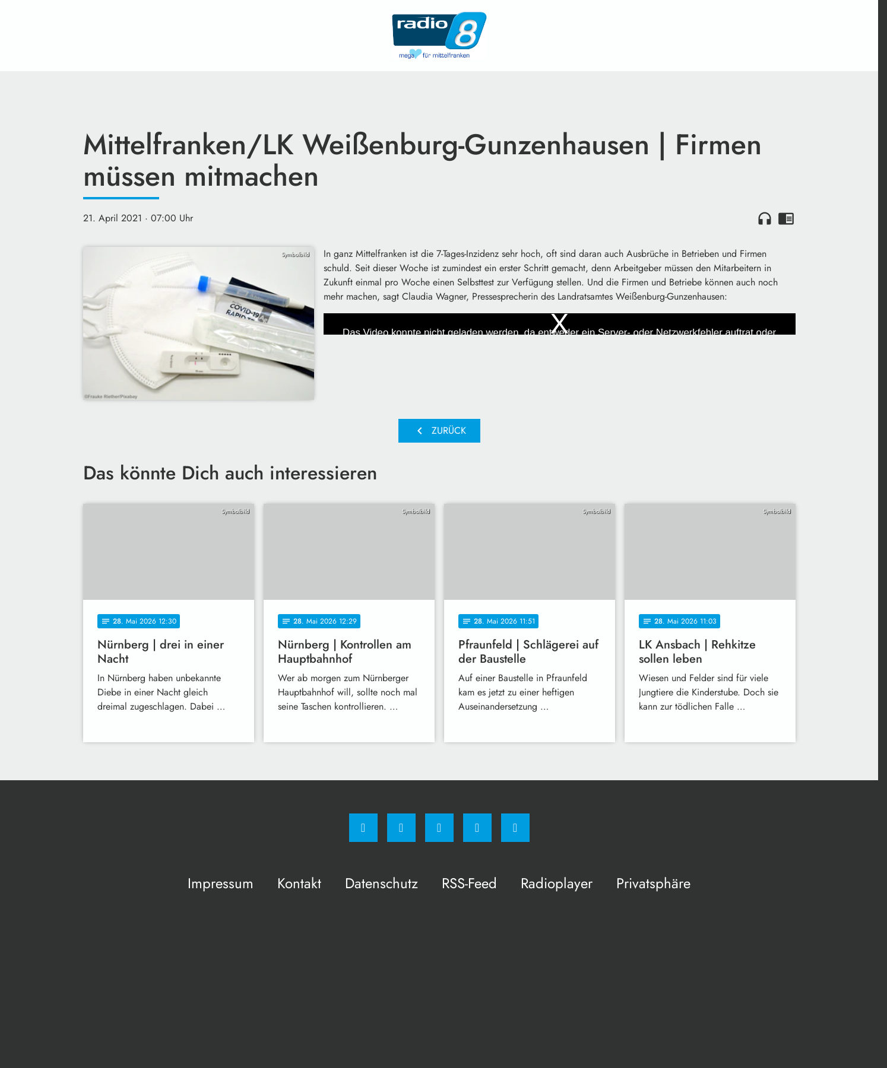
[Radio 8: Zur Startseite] (439, 35)
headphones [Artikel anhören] (764, 218)
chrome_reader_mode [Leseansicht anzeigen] (786, 218)
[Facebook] (363, 827)
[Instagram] (401, 827)
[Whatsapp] (439, 827)
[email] (515, 827)
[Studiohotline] (477, 827)
